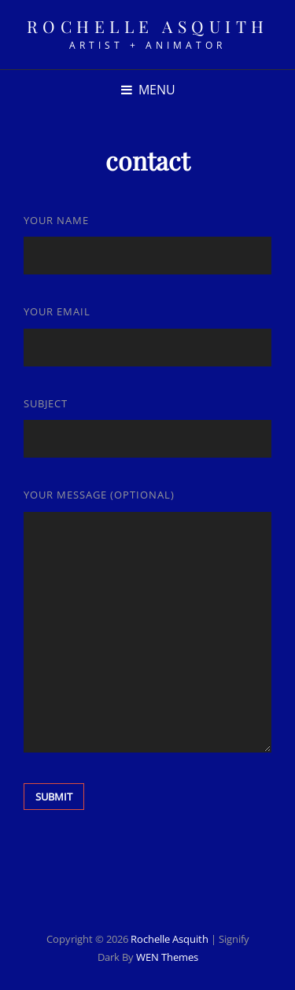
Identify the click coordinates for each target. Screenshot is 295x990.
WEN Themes (167, 957)
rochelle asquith (148, 26)
